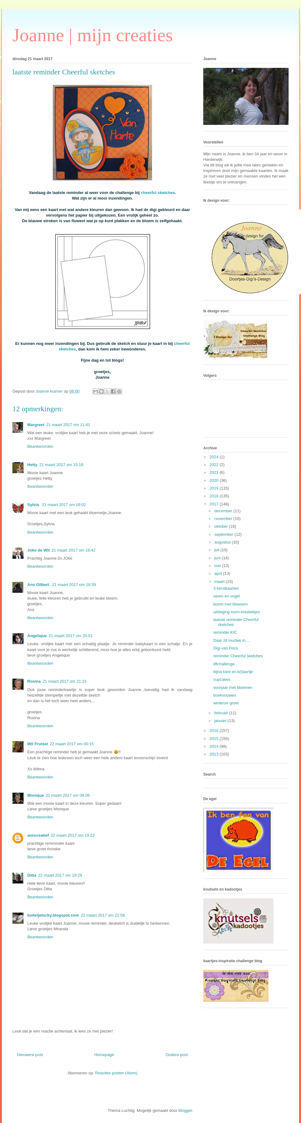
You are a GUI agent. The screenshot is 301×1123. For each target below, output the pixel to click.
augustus (223, 542)
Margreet (35, 424)
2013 (214, 754)
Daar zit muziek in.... (231, 640)
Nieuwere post (30, 1054)
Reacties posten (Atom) (116, 1073)
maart (220, 581)
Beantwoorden (40, 446)
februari (221, 713)
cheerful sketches (158, 192)
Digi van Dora (225, 648)
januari (221, 720)
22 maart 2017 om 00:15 (72, 744)
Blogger (185, 1110)
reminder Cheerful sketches (238, 656)
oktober (221, 526)
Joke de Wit (38, 550)
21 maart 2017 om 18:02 (64, 504)
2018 (214, 496)
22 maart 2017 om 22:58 (103, 915)
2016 (214, 730)
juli (217, 550)
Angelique (37, 635)
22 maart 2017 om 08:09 (68, 795)
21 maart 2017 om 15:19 (61, 464)
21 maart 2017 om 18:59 (74, 584)
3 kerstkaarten (226, 588)
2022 (214, 464)
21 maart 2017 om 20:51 (71, 635)
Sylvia (33, 504)
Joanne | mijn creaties (92, 35)
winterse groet (226, 703)
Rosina (34, 681)
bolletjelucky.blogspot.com (53, 915)
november (223, 518)
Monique (35, 795)
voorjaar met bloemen (232, 687)
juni (218, 558)
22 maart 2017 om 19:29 (60, 875)
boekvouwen (224, 695)
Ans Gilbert (38, 584)
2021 (214, 472)
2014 (214, 746)
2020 (214, 480)
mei (218, 565)
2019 (214, 488)
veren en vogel (226, 596)
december (223, 511)
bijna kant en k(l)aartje (233, 671)
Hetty (32, 464)
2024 (214, 457)
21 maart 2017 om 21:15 (65, 681)
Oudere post (176, 1054)
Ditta (31, 875)
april (218, 573)
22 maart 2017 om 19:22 (73, 835)
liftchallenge (224, 664)
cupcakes (221, 679)
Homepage (104, 1054)
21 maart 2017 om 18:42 (74, 550)
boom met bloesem (230, 604)
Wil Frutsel (37, 744)
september (224, 534)
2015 (214, 738)
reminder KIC (225, 632)
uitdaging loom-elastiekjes (236, 612)
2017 (214, 504)
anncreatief (38, 835)
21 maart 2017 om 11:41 (68, 424)
